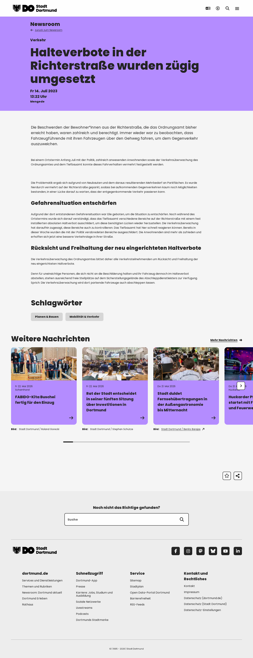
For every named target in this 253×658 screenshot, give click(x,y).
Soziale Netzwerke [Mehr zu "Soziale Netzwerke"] (88, 602)
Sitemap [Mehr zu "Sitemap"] (135, 580)
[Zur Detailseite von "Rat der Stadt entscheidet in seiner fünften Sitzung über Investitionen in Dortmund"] (115, 386)
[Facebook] (175, 551)
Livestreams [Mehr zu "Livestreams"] (84, 608)
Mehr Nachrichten (226, 340)
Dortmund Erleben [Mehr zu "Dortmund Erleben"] (34, 598)
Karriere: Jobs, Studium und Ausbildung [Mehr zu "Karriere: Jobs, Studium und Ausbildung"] (94, 594)
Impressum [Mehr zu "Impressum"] (191, 592)
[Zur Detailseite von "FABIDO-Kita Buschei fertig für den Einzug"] (44, 386)
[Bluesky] (213, 551)
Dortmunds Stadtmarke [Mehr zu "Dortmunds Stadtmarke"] (92, 620)
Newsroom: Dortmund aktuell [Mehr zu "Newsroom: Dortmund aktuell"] (42, 593)
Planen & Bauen (47, 317)
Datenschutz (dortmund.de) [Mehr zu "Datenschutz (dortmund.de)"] (203, 598)
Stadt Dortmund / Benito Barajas (182, 429)
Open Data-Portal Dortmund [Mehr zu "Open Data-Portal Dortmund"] (150, 593)
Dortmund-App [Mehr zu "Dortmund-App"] (86, 580)
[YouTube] (225, 551)
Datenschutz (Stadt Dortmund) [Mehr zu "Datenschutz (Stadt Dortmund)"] (205, 604)
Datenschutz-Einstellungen (202, 610)
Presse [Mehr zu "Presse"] (80, 587)
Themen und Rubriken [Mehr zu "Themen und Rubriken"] (37, 587)
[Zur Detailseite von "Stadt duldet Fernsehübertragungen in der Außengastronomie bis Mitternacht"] (186, 386)
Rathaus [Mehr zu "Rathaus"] (27, 604)
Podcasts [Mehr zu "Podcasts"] (82, 614)
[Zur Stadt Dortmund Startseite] (34, 8)
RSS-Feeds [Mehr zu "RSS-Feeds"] (137, 604)
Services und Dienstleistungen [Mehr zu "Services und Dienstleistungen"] (42, 580)
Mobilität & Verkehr (84, 317)
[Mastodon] (200, 551)
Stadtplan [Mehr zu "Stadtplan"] (137, 587)
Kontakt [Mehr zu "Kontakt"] (189, 586)
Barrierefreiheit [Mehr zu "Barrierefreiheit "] (140, 598)
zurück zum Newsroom (46, 30)
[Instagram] (188, 551)
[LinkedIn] (238, 551)
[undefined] (241, 386)
